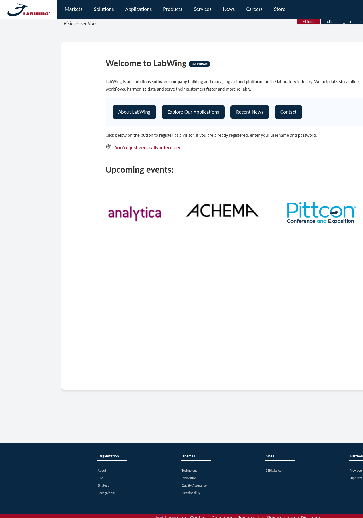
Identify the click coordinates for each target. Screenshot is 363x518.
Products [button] (172, 9)
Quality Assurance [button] (194, 485)
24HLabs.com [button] (275, 471)
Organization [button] (109, 456)
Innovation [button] (189, 478)
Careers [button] (254, 9)
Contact (288, 112)
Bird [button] (100, 478)
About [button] (102, 471)
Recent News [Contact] (249, 112)
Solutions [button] (104, 9)
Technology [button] (189, 471)
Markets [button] (74, 9)
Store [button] (280, 9)
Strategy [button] (103, 485)
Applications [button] (138, 9)
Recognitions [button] (106, 493)
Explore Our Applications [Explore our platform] (193, 112)
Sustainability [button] (191, 493)
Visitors (308, 21)
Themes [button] (188, 456)
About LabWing (134, 112)
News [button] (229, 9)
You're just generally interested (148, 147)
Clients (332, 21)
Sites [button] (270, 456)
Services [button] (203, 9)
